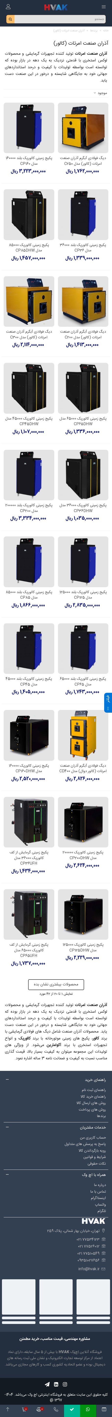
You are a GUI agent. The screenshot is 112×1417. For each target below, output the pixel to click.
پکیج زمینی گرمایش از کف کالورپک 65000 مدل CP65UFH (29, 950)
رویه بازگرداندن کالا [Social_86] (92, 1151)
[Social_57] (47, 1384)
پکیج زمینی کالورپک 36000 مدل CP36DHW (83, 508)
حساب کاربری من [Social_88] (93, 1138)
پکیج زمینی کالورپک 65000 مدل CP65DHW (83, 421)
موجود (100, 93)
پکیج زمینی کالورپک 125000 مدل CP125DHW (83, 947)
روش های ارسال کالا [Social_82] (91, 1103)
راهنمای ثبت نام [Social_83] (94, 1090)
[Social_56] (64, 1384)
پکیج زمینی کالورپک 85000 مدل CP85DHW (29, 248)
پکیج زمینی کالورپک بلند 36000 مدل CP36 (83, 248)
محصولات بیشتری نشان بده (56, 984)
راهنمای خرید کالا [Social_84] (93, 1097)
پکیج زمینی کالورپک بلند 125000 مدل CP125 (83, 595)
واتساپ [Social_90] (100, 1205)
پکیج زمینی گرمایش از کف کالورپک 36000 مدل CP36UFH (29, 858)
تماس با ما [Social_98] (98, 1192)
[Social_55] (56, 1384)
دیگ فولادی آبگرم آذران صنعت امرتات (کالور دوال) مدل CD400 (83, 768)
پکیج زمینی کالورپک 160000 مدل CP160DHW (29, 768)
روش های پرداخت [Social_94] (92, 1110)
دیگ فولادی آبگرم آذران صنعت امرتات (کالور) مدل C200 (83, 334)
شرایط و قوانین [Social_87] (94, 1157)
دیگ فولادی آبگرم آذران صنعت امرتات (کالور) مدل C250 (83, 161)
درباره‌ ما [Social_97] (100, 1185)
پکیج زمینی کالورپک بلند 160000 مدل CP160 (29, 161)
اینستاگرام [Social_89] (98, 1198)
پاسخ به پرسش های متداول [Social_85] (85, 1144)
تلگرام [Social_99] (102, 1211)
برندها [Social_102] (101, 1116)
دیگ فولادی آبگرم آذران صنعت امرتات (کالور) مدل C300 (29, 334)
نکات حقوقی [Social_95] (97, 1164)
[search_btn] (10, 19)
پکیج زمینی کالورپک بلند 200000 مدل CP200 (29, 508)
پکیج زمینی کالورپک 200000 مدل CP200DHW (83, 855)
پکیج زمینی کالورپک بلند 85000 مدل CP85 (29, 595)
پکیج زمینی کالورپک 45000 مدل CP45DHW (29, 421)
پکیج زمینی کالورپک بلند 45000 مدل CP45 (29, 681)
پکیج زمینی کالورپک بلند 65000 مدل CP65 (83, 681)
